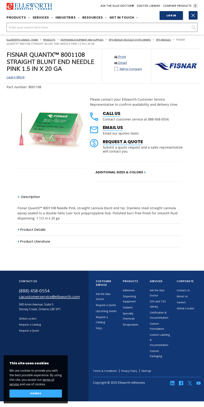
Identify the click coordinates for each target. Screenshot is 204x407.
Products (18, 17)
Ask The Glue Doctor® (117, 5)
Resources (94, 17)
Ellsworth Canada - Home (25, 39)
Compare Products (180, 5)
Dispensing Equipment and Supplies (93, 39)
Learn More (16, 77)
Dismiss (36, 393)
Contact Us (193, 291)
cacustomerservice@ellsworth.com (54, 298)
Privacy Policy (143, 371)
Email (120, 63)
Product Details (31, 229)
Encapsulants (141, 325)
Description (28, 197)
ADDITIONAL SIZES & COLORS (120, 172)
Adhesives (139, 291)
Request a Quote (123, 142)
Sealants (138, 308)
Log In (171, 15)
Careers (191, 303)
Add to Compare (132, 69)
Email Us (113, 127)
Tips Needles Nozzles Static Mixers (147, 39)
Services (43, 17)
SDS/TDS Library (148, 5)
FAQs (108, 339)
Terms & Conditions (115, 371)
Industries (67, 17)
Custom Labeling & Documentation (169, 340)
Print (120, 56)
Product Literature (33, 241)
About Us (192, 297)
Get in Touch (123, 17)
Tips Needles (186, 39)
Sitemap (161, 371)
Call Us (111, 113)
